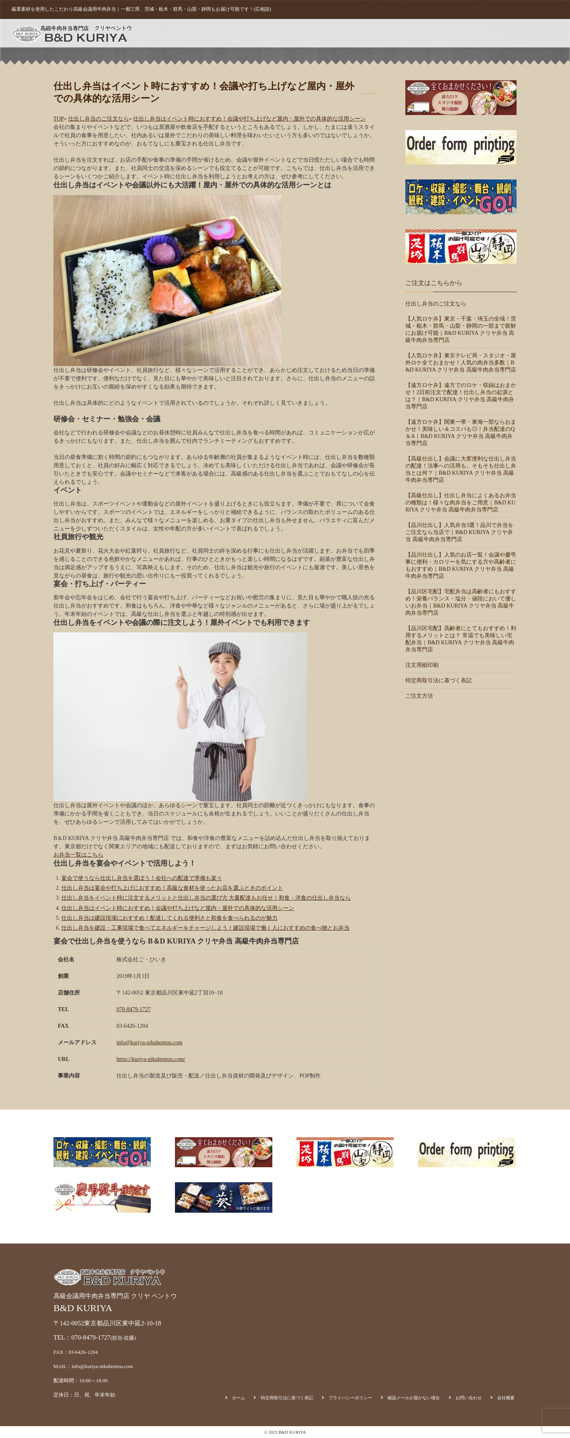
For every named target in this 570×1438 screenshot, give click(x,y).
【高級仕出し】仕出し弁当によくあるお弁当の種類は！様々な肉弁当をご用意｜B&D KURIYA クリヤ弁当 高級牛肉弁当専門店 (460, 503)
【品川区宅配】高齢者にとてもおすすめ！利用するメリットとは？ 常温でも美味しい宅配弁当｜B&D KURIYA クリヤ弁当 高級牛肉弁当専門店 (460, 639)
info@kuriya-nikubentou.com (149, 1042)
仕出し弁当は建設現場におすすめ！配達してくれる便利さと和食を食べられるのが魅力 (169, 918)
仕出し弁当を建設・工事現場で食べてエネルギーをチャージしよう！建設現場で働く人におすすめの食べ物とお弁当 (205, 928)
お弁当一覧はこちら (78, 855)
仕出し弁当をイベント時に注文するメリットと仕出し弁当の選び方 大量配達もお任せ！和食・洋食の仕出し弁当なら (206, 898)
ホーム (337, 33)
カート (468, 33)
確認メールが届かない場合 (414, 1397)
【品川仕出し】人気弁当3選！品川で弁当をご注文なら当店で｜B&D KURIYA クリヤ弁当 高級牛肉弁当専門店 (459, 532)
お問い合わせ (504, 33)
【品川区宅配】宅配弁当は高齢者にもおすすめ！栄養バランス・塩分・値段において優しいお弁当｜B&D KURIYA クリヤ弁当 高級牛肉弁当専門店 (460, 602)
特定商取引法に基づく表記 (438, 680)
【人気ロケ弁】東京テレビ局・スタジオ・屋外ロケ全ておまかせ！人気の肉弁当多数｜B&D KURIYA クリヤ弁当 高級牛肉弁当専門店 (460, 363)
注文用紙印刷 (433, 33)
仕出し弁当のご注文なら (98, 119)
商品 (361, 33)
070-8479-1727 (133, 1009)
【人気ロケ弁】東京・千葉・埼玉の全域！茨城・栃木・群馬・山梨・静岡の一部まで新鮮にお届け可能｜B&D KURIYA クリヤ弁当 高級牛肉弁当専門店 (460, 329)
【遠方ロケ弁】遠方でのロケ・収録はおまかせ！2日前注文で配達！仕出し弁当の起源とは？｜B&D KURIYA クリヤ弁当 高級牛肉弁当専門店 (460, 396)
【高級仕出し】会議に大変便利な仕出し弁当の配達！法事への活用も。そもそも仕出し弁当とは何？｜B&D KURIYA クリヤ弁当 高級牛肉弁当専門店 (460, 469)
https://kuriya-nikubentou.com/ (150, 1059)
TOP (58, 119)
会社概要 (543, 33)
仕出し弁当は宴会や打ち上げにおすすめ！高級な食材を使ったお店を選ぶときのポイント (172, 888)
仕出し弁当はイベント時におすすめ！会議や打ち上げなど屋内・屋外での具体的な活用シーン (249, 119)
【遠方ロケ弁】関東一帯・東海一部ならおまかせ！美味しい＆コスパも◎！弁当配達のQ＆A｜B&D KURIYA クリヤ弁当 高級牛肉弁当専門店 (460, 432)
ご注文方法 (392, 33)
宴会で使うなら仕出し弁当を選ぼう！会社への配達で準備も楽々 (141, 878)
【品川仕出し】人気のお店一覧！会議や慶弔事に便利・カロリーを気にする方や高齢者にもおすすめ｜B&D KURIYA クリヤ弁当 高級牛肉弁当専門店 (460, 565)
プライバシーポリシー (350, 1397)
